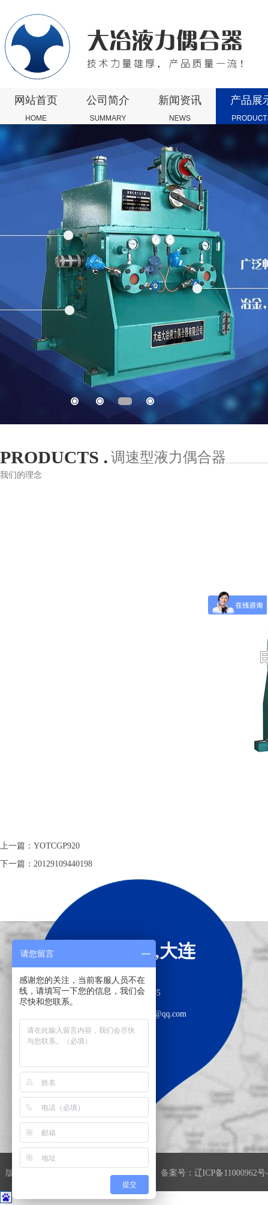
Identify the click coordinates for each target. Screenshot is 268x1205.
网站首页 (36, 109)
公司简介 (108, 109)
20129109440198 (63, 863)
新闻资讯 (180, 109)
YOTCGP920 (57, 845)
